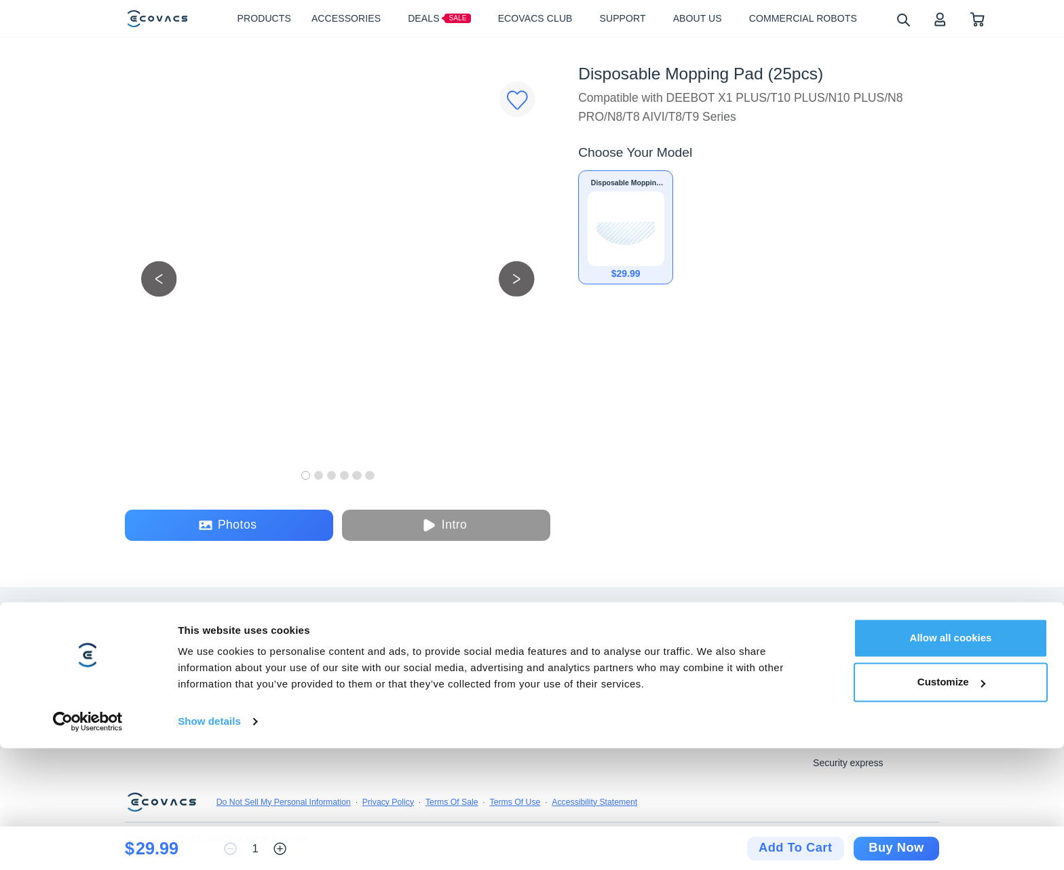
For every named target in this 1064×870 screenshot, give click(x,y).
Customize (951, 804)
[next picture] (517, 278)
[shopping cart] (977, 18)
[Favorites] (517, 99)
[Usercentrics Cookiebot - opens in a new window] (87, 843)
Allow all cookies (951, 759)
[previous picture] (159, 278)
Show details (209, 843)
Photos (227, 525)
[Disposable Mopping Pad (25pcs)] (625, 227)
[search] (903, 19)
